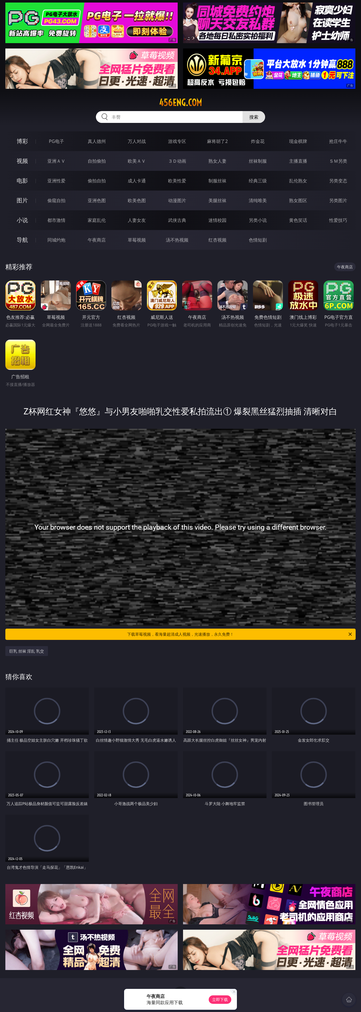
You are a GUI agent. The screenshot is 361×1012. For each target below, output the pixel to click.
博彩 (22, 141)
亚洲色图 (97, 200)
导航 (22, 240)
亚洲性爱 (56, 181)
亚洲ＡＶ (56, 161)
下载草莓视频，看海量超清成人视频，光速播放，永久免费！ (240, 634)
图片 (22, 200)
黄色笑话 (298, 220)
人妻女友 (137, 220)
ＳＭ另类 (338, 161)
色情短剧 (258, 240)
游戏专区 (177, 141)
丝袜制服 (258, 161)
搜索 (253, 117)
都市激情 (56, 220)
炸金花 (258, 141)
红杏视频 (217, 240)
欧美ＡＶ (137, 161)
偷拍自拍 (97, 181)
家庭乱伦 (97, 220)
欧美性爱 (177, 181)
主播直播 (298, 161)
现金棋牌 (298, 141)
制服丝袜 (217, 181)
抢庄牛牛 (338, 141)
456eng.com (180, 102)
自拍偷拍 (97, 161)
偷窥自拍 (56, 200)
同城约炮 (56, 240)
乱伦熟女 (298, 181)
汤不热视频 (177, 240)
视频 (22, 161)
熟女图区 (298, 200)
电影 (22, 180)
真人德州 (97, 141)
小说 (22, 220)
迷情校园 (217, 220)
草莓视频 (137, 240)
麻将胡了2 (217, 141)
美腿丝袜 (217, 200)
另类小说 (258, 220)
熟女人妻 (217, 161)
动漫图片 (177, 200)
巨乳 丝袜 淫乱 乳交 (26, 651)
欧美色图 (137, 200)
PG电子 (56, 141)
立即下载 (220, 999)
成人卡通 (137, 181)
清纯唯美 (258, 200)
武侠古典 (177, 220)
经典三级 (258, 181)
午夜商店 (97, 240)
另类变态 (338, 181)
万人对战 (137, 141)
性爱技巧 (338, 220)
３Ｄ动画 (177, 161)
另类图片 (338, 200)
